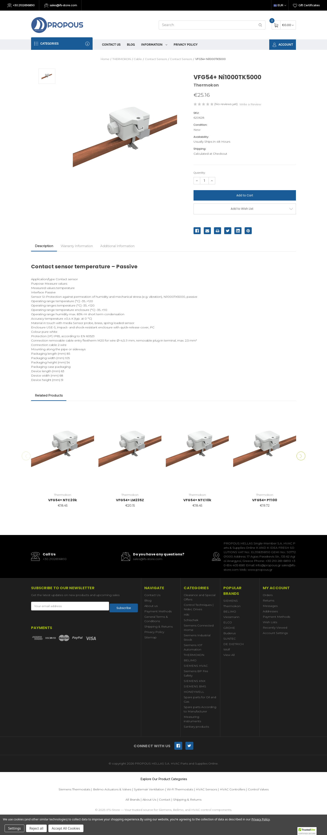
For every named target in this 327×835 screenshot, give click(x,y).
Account (282, 45)
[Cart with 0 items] (288, 25)
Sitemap (150, 637)
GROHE (229, 628)
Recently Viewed (275, 627)
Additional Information (117, 246)
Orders (268, 595)
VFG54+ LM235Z (130, 500)
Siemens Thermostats (74, 789)
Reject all (36, 828)
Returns (268, 600)
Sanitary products (196, 726)
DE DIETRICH (233, 644)
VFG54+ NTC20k (62, 500)
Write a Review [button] (250, 104)
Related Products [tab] (49, 395)
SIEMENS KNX (194, 681)
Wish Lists (270, 622)
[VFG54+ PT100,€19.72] (264, 448)
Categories (61, 43)
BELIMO (190, 660)
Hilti (186, 615)
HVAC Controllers (232, 789)
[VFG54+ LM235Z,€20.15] (129, 448)
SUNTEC (229, 638)
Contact (164, 799)
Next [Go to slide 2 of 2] (303, 456)
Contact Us (111, 44)
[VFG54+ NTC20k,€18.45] (62, 448)
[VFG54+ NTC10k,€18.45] (197, 448)
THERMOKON (194, 655)
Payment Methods (158, 611)
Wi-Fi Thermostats (180, 789)
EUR (280, 5)
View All (229, 655)
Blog (131, 44)
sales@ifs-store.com (60, 6)
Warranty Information (77, 246)
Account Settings (275, 633)
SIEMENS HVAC (196, 666)
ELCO (227, 622)
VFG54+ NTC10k (197, 500)
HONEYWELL (194, 692)
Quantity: (199, 173)
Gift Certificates (306, 6)
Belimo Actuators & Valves (112, 789)
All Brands (133, 799)
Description (44, 246)
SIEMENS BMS (195, 686)
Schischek (191, 620)
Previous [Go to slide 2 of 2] (23, 456)
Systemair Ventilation (149, 789)
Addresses (270, 611)
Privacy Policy (185, 44)
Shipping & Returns (158, 626)
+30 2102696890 (21, 6)
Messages (270, 606)
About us (151, 606)
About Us (149, 799)
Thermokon (231, 606)
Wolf (226, 649)
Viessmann (231, 617)
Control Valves (258, 789)
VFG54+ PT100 (264, 500)
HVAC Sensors (206, 789)
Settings (14, 828)
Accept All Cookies (66, 828)
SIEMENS (230, 601)
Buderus (229, 633)
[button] (307, 831)
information (154, 44)
